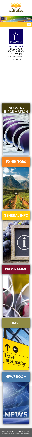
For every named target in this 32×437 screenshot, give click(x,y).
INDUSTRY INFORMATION (16, 110)
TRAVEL (16, 323)
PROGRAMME (16, 269)
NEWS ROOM (16, 377)
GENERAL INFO (16, 215)
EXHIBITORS (16, 162)
